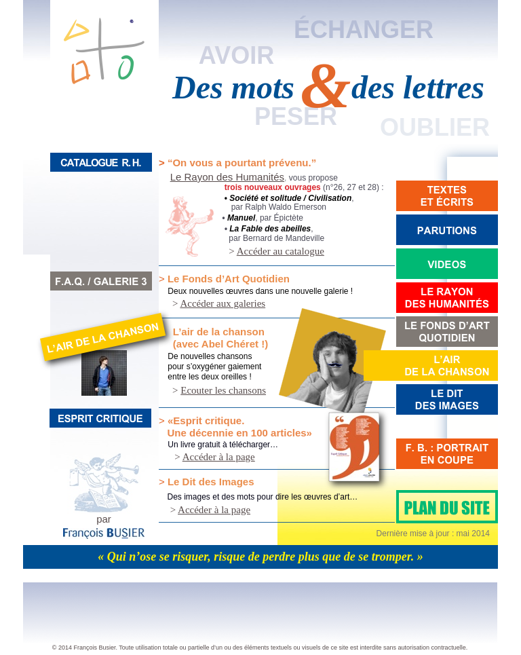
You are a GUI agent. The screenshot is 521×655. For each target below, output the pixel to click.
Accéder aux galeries (222, 303)
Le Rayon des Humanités (227, 177)
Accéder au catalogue (280, 251)
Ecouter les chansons (223, 390)
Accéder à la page (218, 456)
